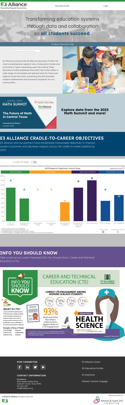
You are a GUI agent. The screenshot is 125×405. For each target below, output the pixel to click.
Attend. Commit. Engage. (95, 381)
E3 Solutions (88, 374)
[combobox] (26, 51)
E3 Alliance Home (91, 361)
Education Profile (62, 6)
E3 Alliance (21, 379)
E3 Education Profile (92, 368)
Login (105, 6)
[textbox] (26, 51)
